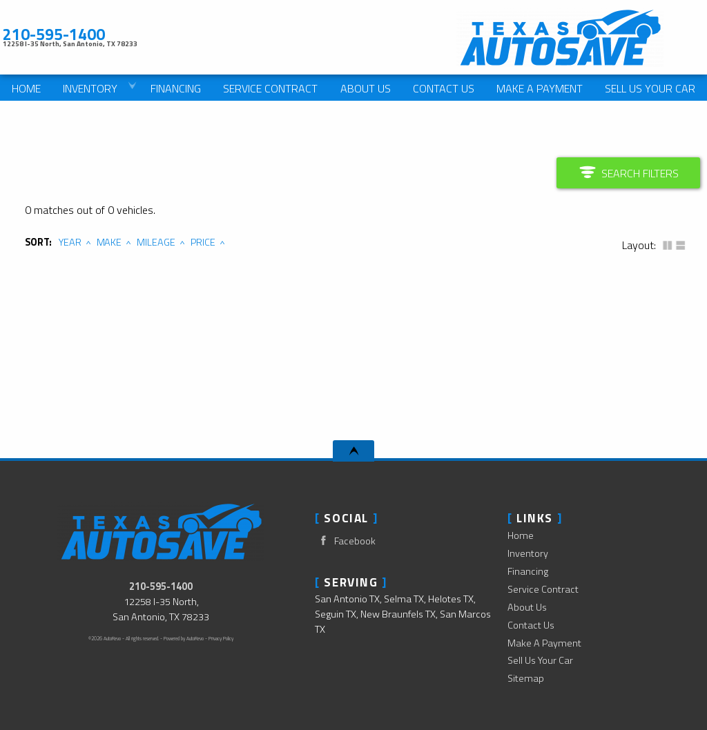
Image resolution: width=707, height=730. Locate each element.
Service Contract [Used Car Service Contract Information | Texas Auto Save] (270, 88)
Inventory (527, 553)
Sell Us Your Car (540, 660)
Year (70, 242)
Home (520, 535)
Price (203, 242)
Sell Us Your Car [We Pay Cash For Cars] (650, 88)
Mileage (156, 242)
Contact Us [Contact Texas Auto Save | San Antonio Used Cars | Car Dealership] (443, 88)
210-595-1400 (161, 586)
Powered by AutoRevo (184, 638)
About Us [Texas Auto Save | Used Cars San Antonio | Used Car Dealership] (365, 88)
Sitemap (525, 678)
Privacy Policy (221, 638)
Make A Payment (539, 88)
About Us (527, 607)
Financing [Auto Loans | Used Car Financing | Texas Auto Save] (176, 88)
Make (109, 242)
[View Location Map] (207, 43)
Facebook (345, 540)
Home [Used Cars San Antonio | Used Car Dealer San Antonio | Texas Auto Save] (26, 88)
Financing (527, 571)
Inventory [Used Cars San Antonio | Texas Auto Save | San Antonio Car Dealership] (90, 88)
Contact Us (530, 625)
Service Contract (543, 589)
